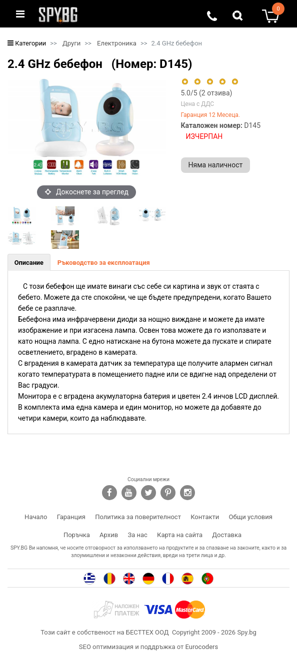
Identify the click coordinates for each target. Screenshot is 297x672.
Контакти (204, 517)
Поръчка (77, 535)
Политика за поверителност (138, 517)
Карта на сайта (179, 535)
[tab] (29, 262)
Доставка (227, 535)
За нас (137, 535)
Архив (109, 535)
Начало (35, 517)
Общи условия (250, 517)
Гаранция (71, 517)
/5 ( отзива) (206, 93)
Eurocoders (201, 647)
